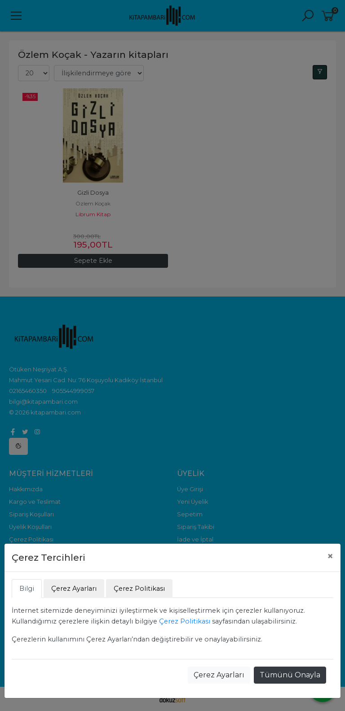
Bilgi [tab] (26, 589)
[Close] (330, 556)
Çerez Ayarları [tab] (74, 589)
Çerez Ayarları (219, 675)
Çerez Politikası (184, 621)
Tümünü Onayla (290, 675)
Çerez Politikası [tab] (139, 589)
